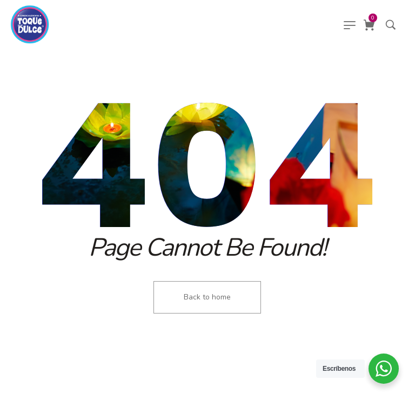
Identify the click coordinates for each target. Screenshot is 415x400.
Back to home (207, 297)
